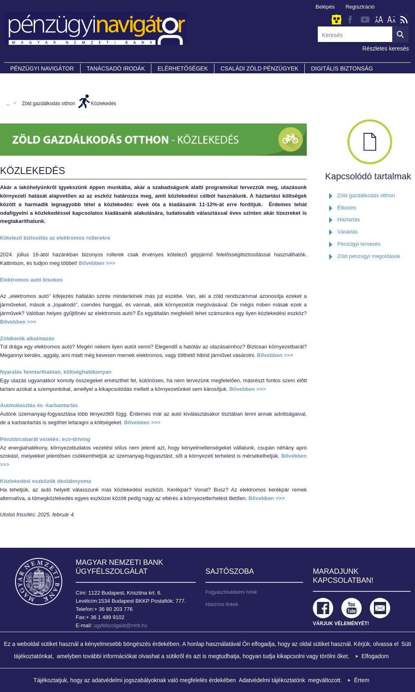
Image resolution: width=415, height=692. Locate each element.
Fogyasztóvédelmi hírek (231, 592)
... (8, 103)
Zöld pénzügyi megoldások (368, 256)
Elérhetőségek (182, 68)
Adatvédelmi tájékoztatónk (272, 680)
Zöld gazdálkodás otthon (48, 103)
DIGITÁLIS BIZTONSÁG (342, 68)
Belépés (325, 7)
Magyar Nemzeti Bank (38, 581)
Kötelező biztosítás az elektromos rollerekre (55, 238)
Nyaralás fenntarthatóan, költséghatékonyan (55, 372)
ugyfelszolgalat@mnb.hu (120, 625)
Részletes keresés (386, 48)
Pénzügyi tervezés (358, 244)
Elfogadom (375, 656)
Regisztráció (360, 7)
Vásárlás (347, 232)
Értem (361, 680)
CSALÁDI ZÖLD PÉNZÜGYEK (259, 68)
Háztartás (348, 219)
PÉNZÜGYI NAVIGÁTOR (42, 68)
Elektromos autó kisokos (31, 280)
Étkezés (346, 208)
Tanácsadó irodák (116, 68)
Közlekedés (103, 103)
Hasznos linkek (221, 604)
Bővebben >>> (97, 263)
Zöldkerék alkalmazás (27, 338)
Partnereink (30, 80)
